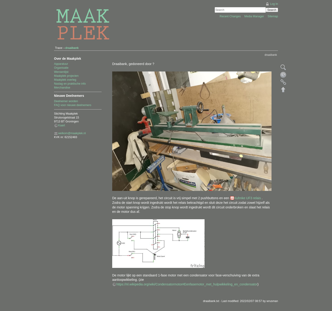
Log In (274, 4)
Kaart (61, 125)
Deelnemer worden (66, 101)
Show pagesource (283, 67)
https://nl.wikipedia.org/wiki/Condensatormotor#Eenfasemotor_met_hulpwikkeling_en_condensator (186, 284)
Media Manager (254, 16)
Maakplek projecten (66, 75)
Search (271, 10)
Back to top (283, 89)
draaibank (72, 48)
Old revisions (283, 74)
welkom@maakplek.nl (72, 133)
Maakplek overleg (65, 79)
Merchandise (62, 87)
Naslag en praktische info (70, 83)
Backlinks (283, 82)
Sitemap (273, 16)
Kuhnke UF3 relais (248, 198)
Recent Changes (230, 16)
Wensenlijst (61, 72)
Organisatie (61, 67)
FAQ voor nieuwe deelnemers (72, 105)
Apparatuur (61, 63)
